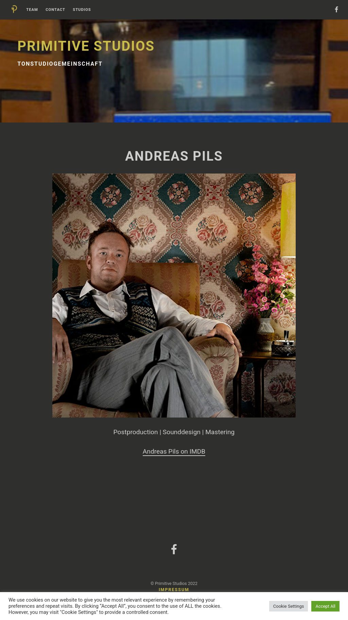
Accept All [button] (325, 606)
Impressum (174, 589)
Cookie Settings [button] (288, 606)
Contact (55, 10)
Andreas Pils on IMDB (174, 451)
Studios (82, 10)
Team (32, 10)
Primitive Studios (86, 46)
